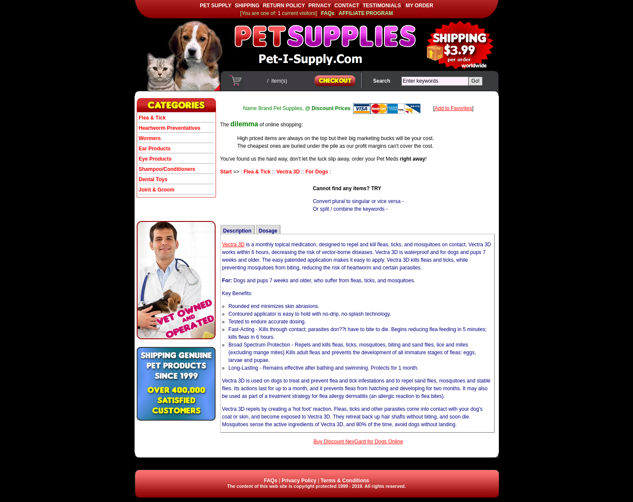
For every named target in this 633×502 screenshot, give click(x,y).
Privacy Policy (299, 481)
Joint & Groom (156, 190)
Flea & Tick (152, 118)
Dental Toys (153, 179)
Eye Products (155, 159)
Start (226, 172)
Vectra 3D (288, 172)
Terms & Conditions (345, 481)
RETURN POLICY (284, 6)
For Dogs (317, 172)
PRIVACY (320, 6)
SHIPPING (247, 6)
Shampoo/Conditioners (167, 169)
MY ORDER (419, 6)
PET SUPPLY (215, 6)
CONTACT (346, 6)
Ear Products (155, 149)
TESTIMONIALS (382, 6)
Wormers (150, 138)
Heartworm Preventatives (170, 128)
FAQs (270, 481)
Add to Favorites (453, 108)
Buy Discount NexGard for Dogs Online (358, 442)
